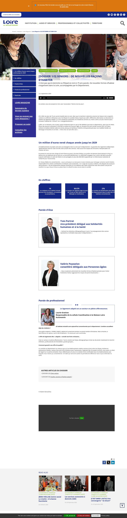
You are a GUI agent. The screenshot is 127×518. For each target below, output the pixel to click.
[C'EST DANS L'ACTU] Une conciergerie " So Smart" (101, 499)
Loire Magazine (27, 31)
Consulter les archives (20, 131)
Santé (94, 71)
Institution (19, 31)
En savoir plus (64, 7)
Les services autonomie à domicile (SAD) (75, 498)
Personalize (96, 515)
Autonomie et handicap (48, 71)
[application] (77, 98)
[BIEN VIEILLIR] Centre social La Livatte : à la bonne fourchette (50, 499)
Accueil (14, 31)
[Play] (41, 98)
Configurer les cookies (11, 14)
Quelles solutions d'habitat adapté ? (61, 377)
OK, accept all (70, 515)
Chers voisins (55, 373)
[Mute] (107, 98)
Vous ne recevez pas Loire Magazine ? (24, 117)
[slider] (74, 97)
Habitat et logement (67, 71)
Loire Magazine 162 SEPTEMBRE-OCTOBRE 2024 (44, 31)
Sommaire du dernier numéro (22, 109)
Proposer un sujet (23, 124)
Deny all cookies (84, 515)
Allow (81, 418)
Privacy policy (105, 515)
